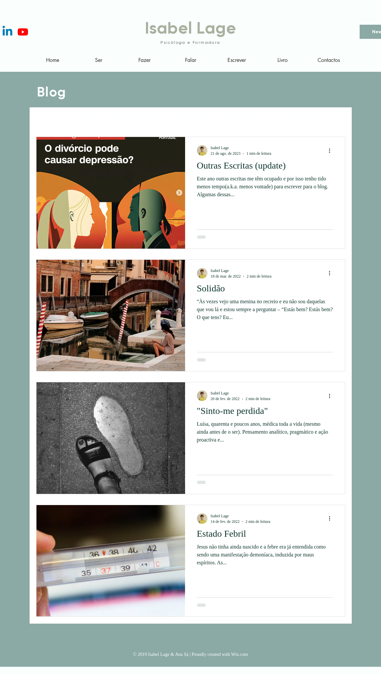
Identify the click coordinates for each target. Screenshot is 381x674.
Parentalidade (245, 117)
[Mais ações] (332, 150)
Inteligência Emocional (136, 117)
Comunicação (195, 117)
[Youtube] (23, 32)
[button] (337, 117)
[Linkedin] (7, 32)
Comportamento (298, 117)
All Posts (47, 117)
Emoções (82, 117)
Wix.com (239, 654)
